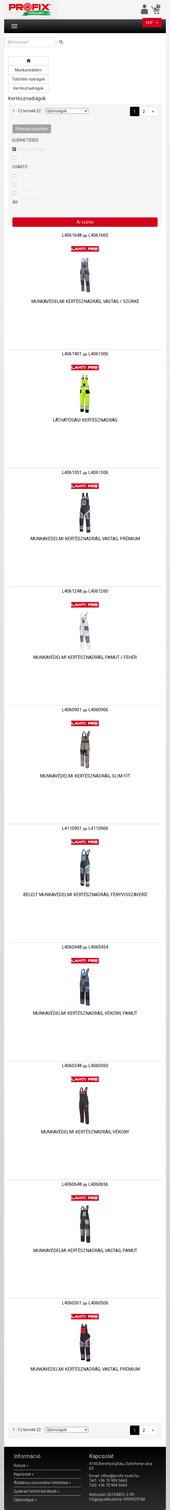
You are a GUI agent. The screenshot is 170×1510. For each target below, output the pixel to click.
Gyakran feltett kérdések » (37, 1491)
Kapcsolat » (24, 1474)
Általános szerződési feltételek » (42, 1482)
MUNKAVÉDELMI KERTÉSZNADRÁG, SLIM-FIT (85, 776)
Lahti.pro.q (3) (30, 193)
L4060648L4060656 (85, 1184)
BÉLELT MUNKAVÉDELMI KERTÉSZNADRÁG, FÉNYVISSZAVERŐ (85, 894)
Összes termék (31, 149)
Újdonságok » (25, 1500)
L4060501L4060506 (85, 1303)
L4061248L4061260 (85, 591)
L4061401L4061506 (85, 353)
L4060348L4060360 (85, 1065)
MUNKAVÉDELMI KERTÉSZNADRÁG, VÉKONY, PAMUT (85, 1013)
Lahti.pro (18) (29, 184)
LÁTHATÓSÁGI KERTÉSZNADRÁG (85, 420)
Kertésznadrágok (29, 88)
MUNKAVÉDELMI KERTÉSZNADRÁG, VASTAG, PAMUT (85, 1250)
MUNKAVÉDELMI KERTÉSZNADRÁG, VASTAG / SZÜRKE (85, 301)
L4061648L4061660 (85, 235)
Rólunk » (21, 1465)
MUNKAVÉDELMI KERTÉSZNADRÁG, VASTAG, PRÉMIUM (85, 538)
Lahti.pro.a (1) (30, 176)
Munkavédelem (28, 70)
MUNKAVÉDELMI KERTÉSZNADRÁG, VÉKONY (85, 1132)
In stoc (23, 158)
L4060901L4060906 (85, 709)
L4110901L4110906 (85, 828)
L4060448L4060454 (85, 947)
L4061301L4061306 (85, 472)
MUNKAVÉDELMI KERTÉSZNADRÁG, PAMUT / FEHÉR (85, 657)
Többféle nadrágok (28, 79)
